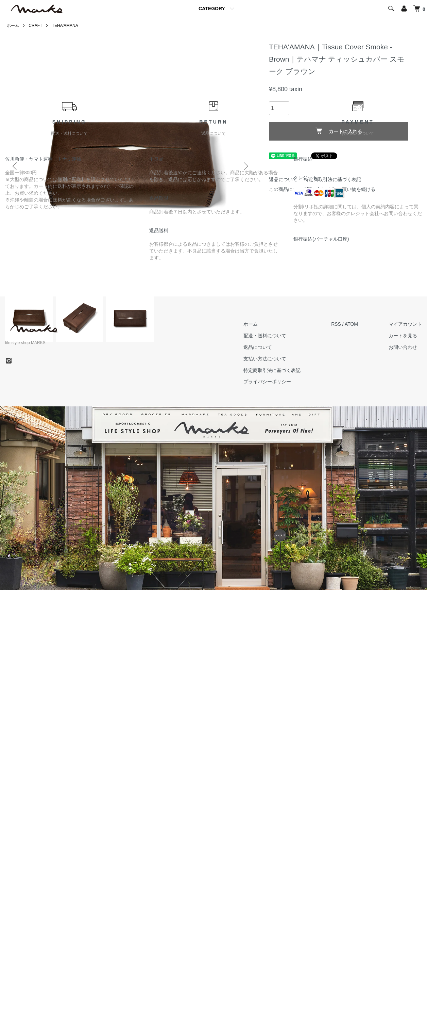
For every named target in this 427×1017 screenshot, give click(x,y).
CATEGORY (212, 8)
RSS (336, 324)
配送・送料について (264, 335)
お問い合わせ (403, 347)
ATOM (351, 324)
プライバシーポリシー (267, 381)
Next (245, 166)
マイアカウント (405, 324)
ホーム (13, 25)
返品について (257, 347)
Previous (15, 166)
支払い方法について (264, 358)
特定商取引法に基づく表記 (272, 370)
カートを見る (403, 335)
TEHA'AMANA (65, 25)
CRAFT (35, 25)
